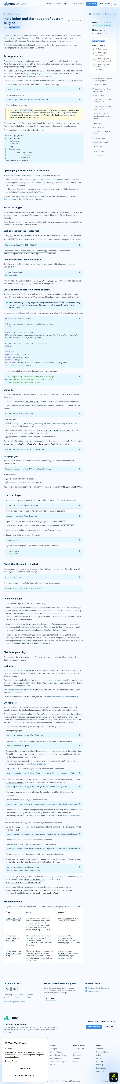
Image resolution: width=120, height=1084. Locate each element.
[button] (79, 88)
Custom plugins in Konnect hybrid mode (103, 60)
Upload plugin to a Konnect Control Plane (102, 90)
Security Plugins (56, 1058)
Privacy (58, 1081)
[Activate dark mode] (115, 3)
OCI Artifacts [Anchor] (10, 703)
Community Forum (102, 1052)
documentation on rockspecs (37, 76)
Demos (98, 1058)
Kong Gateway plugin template (36, 73)
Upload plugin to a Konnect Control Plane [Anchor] (26, 170)
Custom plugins (14, 14)
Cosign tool (17, 741)
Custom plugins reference (101, 54)
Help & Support (101, 1068)
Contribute (50, 998)
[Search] (34, 4)
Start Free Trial (105, 3)
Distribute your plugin (100, 142)
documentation (37, 764)
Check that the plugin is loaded (101, 133)
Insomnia (76, 1052)
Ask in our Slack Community (97, 988)
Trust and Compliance (72, 1081)
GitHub (98, 1055)
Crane (14, 844)
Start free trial (94, 1027)
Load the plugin (98, 127)
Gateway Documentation (102, 25)
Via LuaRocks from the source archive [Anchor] (22, 259)
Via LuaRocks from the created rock (102, 100)
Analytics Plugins (56, 1052)
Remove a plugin (98, 138)
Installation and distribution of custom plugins (102, 79)
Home (6, 14)
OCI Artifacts (99, 151)
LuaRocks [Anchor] (8, 666)
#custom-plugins (99, 41)
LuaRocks (18, 670)
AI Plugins (53, 1049)
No (14, 989)
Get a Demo (92, 3)
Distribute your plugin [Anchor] (15, 652)
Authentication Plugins (58, 1055)
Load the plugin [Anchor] (12, 495)
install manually (63, 876)
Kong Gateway (14, 27)
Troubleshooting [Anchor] (13, 901)
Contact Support (93, 991)
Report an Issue (19, 996)
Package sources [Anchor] (13, 56)
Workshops (100, 1065)
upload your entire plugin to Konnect (55, 179)
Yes (7, 989)
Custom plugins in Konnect (15, 199)
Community (100, 1049)
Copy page (73, 21)
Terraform (76, 1058)
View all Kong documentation (15, 1002)
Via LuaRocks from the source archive (102, 108)
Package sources (99, 85)
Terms (50, 1081)
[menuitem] (49, 4)
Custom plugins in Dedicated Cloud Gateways (102, 67)
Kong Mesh (77, 1055)
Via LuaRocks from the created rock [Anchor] (21, 231)
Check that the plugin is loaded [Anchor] (21, 564)
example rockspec (15, 690)
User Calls (99, 1062)
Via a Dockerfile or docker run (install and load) (102, 116)
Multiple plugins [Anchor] (11, 456)
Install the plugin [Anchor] (13, 207)
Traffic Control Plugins (58, 1062)
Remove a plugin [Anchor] (13, 598)
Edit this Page (30, 996)
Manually (97, 123)
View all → (54, 1065)
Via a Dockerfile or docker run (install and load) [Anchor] (27, 290)
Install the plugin (98, 95)
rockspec (61, 680)
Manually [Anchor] (8, 390)
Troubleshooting (98, 155)
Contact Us (100, 1071)
